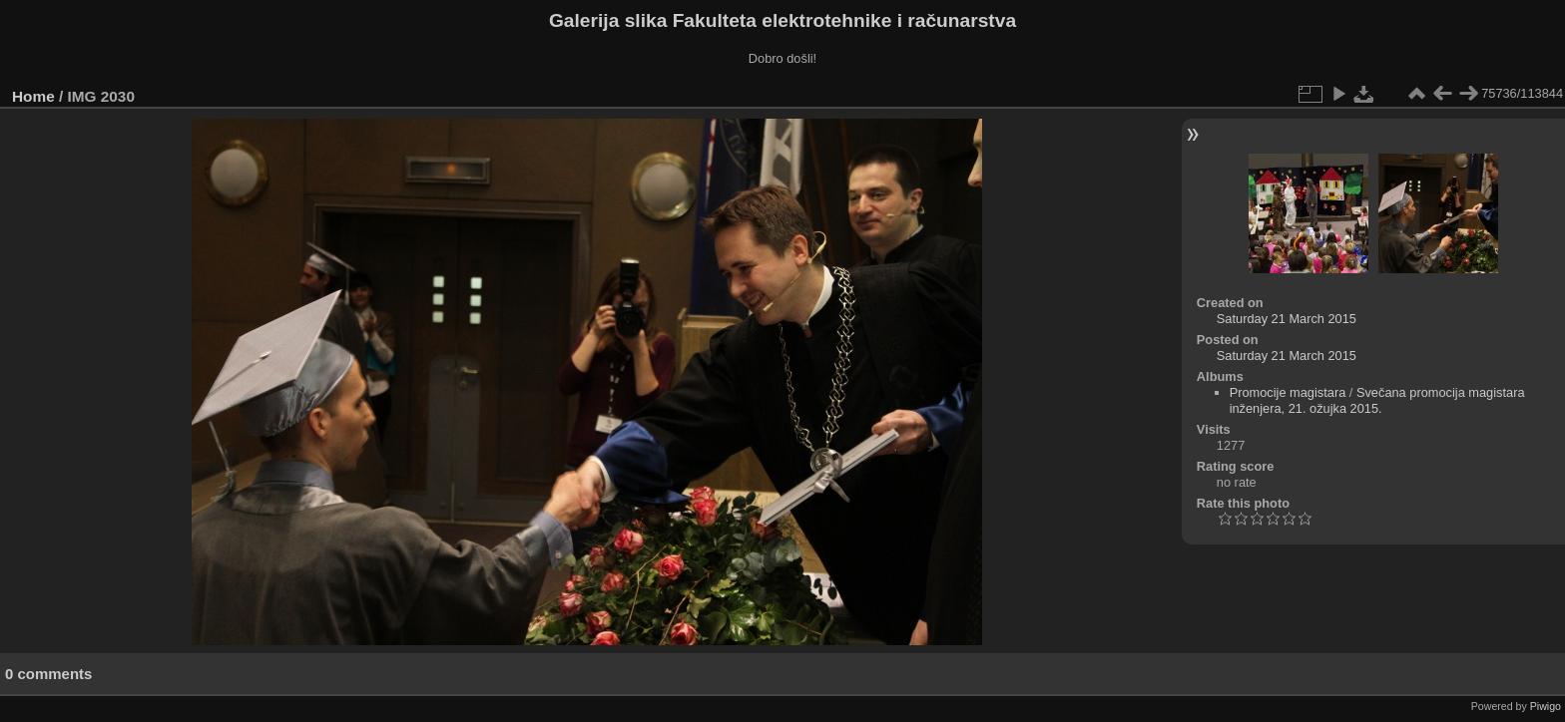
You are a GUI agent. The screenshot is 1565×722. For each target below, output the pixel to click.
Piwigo (1545, 706)
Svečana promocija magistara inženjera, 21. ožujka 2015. (1377, 400)
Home (33, 96)
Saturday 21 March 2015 (1286, 318)
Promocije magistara (1288, 392)
